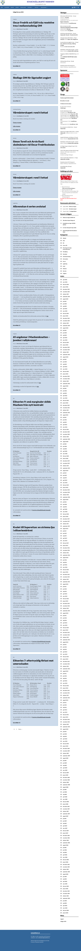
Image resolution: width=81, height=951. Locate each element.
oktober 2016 (66, 552)
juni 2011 (65, 705)
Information (63, 147)
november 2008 (66, 779)
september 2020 (66, 439)
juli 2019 (64, 473)
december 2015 (66, 574)
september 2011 (66, 697)
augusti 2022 (65, 386)
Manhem (65, 268)
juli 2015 (64, 586)
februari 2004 (66, 910)
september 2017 (66, 526)
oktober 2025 (66, 294)
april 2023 (65, 366)
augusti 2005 (65, 874)
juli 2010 (64, 731)
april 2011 (65, 709)
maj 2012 (65, 678)
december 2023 (66, 347)
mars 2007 (65, 828)
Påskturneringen (72, 206)
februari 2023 (66, 371)
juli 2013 (64, 644)
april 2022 (65, 395)
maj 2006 (65, 852)
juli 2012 (64, 673)
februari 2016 (66, 569)
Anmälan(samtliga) (74, 27)
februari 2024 (66, 342)
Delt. (72, 30)
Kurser (64, 261)
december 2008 (66, 777)
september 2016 (66, 555)
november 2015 (66, 576)
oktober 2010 (66, 724)
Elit (13, 398)
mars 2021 (65, 427)
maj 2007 (65, 823)
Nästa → (20, 729)
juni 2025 (65, 303)
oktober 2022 (66, 381)
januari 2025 (65, 315)
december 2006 (66, 835)
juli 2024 (64, 330)
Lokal (64, 266)
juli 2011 (64, 702)
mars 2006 (65, 857)
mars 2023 (65, 369)
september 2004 (66, 898)
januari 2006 (65, 862)
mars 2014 (65, 625)
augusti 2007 (65, 816)
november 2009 (66, 750)
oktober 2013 (66, 637)
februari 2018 (66, 514)
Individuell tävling (17, 109)
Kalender (6, 7)
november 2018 (66, 492)
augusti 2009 (65, 758)
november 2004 (66, 893)
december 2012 (66, 661)
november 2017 (66, 521)
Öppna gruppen (17, 122)
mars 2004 (65, 908)
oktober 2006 (66, 840)
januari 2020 (65, 458)
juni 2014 (65, 618)
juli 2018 (64, 502)
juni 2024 (65, 332)
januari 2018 (65, 516)
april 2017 (65, 538)
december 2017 (66, 518)
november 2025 (66, 291)
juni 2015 (65, 589)
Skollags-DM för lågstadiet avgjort (32, 77)
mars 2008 (65, 799)
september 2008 (66, 784)
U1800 (63, 56)
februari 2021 (66, 429)
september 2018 (66, 497)
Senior (12, 7)
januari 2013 (65, 659)
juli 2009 (64, 760)
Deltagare (63, 58)
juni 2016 (65, 560)
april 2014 (65, 622)
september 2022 (66, 383)
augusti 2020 (65, 441)
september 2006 (66, 842)
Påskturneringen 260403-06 (69, 217)
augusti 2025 (65, 298)
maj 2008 (65, 794)
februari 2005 (66, 886)
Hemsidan (65, 254)
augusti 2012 (65, 671)
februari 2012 (66, 685)
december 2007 (66, 806)
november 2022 (66, 378)
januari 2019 (65, 487)
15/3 (69, 46)
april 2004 (65, 905)
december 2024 (66, 318)
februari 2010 (66, 743)
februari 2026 (66, 284)
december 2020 (66, 431)
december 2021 (66, 405)
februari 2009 (66, 772)
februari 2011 (66, 714)
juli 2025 (64, 301)
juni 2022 (65, 390)
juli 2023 (64, 359)
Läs (16, 66)
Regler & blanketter (64, 21)
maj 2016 (65, 562)
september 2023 (66, 354)
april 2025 (65, 308)
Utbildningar (63, 108)
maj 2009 (65, 765)
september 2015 (66, 581)
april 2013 (65, 651)
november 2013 (66, 634)
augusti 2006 (65, 845)
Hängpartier (75, 39)
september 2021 (66, 412)
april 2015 (65, 593)
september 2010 (66, 726)
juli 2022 (64, 388)
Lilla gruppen (16, 126)
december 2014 (66, 603)
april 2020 (65, 451)
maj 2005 (65, 879)
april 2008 (65, 796)
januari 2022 (65, 402)
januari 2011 (65, 717)
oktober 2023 (66, 352)
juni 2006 (65, 850)
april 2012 (65, 680)
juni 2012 (65, 676)
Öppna (68, 39)
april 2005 (65, 881)
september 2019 (66, 468)
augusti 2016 (65, 557)
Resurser (30, 7)
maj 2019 (65, 477)
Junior (17, 7)
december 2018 (66, 489)
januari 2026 (65, 286)
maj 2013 (65, 649)
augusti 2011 (65, 700)
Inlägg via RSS (63, 921)
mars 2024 (65, 340)
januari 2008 (65, 804)
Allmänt (14, 138)
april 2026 (65, 279)
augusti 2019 (65, 470)
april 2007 (65, 825)
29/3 (74, 46)
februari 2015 (66, 598)
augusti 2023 (65, 357)
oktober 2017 (66, 523)
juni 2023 (65, 361)
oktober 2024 (66, 323)
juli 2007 (64, 818)
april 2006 (65, 854)
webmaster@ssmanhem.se (44, 937)
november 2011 (66, 692)
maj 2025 (65, 306)
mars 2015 (65, 596)
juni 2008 (65, 792)
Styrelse (64, 271)
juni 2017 (65, 533)
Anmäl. (74, 138)
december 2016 (66, 547)
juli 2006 (64, 847)
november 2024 (66, 320)
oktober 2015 (66, 579)
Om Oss (36, 7)
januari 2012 (65, 688)
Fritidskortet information (65, 103)
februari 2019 (66, 485)
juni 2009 (65, 763)
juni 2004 (65, 900)
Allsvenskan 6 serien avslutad (29, 206)
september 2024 (66, 325)
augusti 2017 (65, 528)
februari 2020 (66, 456)
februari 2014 (66, 627)
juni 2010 (65, 734)
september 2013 (66, 639)
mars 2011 (65, 712)
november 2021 (66, 407)
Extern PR (65, 245)
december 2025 (66, 289)
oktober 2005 (66, 869)
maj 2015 (65, 591)
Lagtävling (15, 203)
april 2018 (65, 509)
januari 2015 (65, 601)
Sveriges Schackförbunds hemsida (41, 510)
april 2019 (65, 480)
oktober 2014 (66, 608)
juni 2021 (65, 419)
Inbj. (70, 23)
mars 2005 (65, 883)
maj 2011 (65, 707)
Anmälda (67, 159)
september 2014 (66, 610)
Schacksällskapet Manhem (40, 2)
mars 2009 (65, 770)
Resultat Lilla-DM (74, 34)
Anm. (72, 112)
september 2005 (66, 871)
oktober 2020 (66, 436)
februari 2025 (66, 313)
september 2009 (66, 755)
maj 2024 (65, 335)
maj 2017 (65, 535)
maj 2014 (65, 620)
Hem (2, 7)
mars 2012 (65, 683)
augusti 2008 (65, 787)
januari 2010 (65, 746)
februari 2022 (66, 400)
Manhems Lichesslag (67, 43)
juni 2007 (65, 821)
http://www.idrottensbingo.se (68, 188)
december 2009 (66, 748)
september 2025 (66, 296)
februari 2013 (66, 656)
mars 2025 (65, 311)
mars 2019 (65, 482)
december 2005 (66, 864)
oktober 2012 (66, 666)
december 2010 (66, 719)
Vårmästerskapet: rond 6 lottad (30, 112)
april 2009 (65, 767)
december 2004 (66, 891)
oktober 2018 (66, 494)
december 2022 (66, 376)
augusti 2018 (65, 499)
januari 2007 (65, 833)
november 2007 (66, 808)
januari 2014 (65, 630)
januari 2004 (65, 912)
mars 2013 (65, 654)
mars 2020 (65, 453)
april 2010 (65, 738)
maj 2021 (65, 422)
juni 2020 (65, 446)
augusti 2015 (65, 584)
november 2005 (66, 866)
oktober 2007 (66, 811)
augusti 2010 (65, 729)
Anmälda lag (75, 51)
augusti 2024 (65, 327)
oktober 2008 (66, 782)
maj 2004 (65, 903)
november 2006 (66, 837)
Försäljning (23, 7)
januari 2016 (65, 572)
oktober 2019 (66, 465)
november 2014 (66, 605)
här (47, 316)
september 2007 (66, 813)
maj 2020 (65, 448)
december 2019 (66, 460)
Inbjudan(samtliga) (64, 27)
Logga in (62, 919)
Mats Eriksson (19, 29)
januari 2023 (65, 373)
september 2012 (66, 668)
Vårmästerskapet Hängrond (69, 220)
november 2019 (66, 463)
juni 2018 (65, 504)
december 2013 (66, 632)
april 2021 (65, 424)
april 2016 (65, 564)
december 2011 (66, 690)
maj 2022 (65, 393)
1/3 (65, 46)
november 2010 (66, 721)
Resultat (67, 17)
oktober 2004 (66, 895)
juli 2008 (64, 789)
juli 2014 (64, 615)
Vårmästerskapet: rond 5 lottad (30, 177)
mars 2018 (65, 511)
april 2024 (65, 337)
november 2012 (66, 663)
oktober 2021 (66, 410)
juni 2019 (65, 475)
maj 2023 (65, 364)
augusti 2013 (65, 642)
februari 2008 (66, 801)
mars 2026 (65, 282)
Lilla (71, 39)
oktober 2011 (66, 695)
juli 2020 (64, 444)
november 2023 (66, 349)
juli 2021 (64, 417)
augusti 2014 (65, 613)
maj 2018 (65, 506)
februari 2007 (66, 830)
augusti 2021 (65, 415)
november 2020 (66, 434)
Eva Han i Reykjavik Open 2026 (69, 227)
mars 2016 (65, 567)
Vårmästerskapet (72, 208)
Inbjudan (62, 34)
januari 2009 (65, 775)
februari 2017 (66, 543)
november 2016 (66, 550)
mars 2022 (65, 398)
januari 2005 (65, 888)
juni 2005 (65, 876)
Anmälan (75, 56)
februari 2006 (66, 859)
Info (61, 43)
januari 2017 (65, 545)
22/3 (71, 46)
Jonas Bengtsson (20, 115)
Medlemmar (43, 7)
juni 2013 (65, 647)
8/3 (67, 46)
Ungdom (15, 19)
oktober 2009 (66, 753)
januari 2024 (65, 344)
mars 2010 (65, 741)
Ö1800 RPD (69, 56)
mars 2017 (65, 540)
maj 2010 (65, 736)
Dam (64, 240)
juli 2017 (64, 531)
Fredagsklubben (73, 211)
